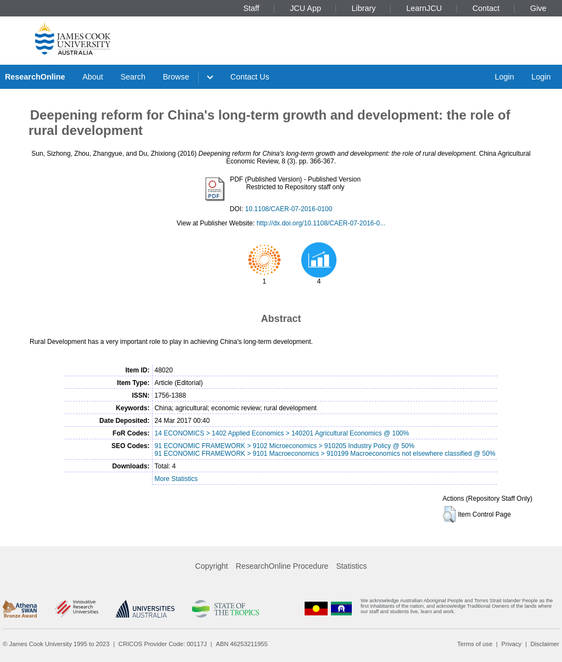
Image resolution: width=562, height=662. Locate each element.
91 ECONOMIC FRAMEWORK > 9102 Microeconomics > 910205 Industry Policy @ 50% (284, 446)
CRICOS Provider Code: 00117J (163, 644)
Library (364, 8)
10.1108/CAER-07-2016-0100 (289, 209)
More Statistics (176, 479)
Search (132, 76)
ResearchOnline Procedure (282, 566)
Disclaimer (545, 644)
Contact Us (250, 76)
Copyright (211, 566)
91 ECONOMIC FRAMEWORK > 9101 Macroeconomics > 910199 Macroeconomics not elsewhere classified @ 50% (324, 453)
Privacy (511, 644)
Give (538, 8)
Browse (176, 76)
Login (504, 76)
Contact (486, 8)
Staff (251, 8)
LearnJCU (424, 8)
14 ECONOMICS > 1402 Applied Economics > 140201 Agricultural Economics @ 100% (281, 433)
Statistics (351, 566)
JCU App (305, 8)
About (92, 76)
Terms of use (474, 644)
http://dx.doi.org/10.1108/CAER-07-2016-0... (320, 223)
